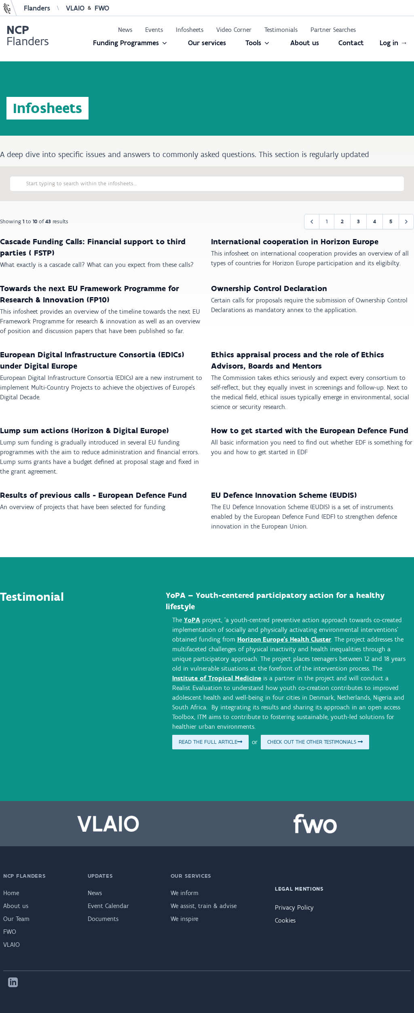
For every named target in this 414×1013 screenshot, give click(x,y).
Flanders (37, 8)
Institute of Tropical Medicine (216, 678)
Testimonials (281, 30)
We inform (185, 893)
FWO (102, 8)
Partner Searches (333, 30)
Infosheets (189, 30)
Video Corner (233, 30)
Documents (103, 919)
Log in (394, 42)
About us (304, 42)
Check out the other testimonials (315, 741)
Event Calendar (108, 906)
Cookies (285, 920)
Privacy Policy (294, 907)
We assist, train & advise (204, 906)
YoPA (192, 620)
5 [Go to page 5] (390, 221)
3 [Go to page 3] (358, 221)
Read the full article (210, 741)
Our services (207, 42)
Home (11, 893)
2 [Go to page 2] (342, 221)
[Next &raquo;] (406, 221)
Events (154, 30)
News (125, 30)
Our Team (16, 919)
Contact (351, 42)
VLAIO (75, 8)
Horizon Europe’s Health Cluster (284, 639)
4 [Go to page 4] (374, 221)
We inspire (184, 919)
